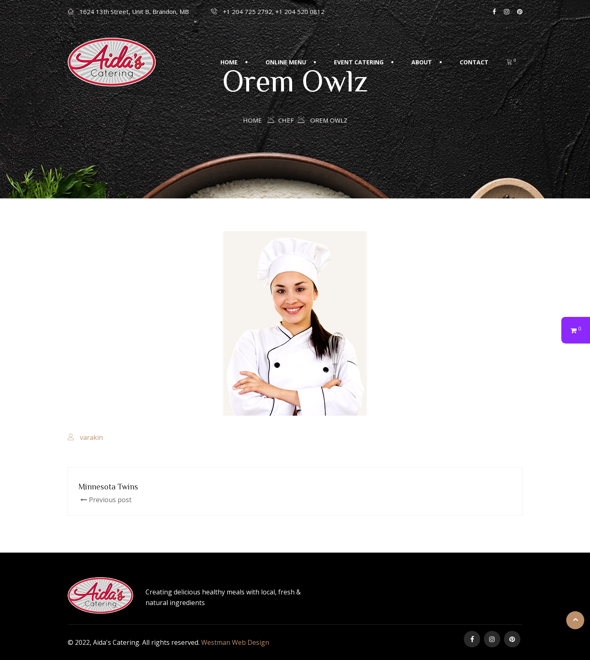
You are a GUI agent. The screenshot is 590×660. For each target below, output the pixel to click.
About (421, 62)
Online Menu (286, 62)
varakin (91, 437)
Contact (474, 62)
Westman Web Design (235, 642)
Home (229, 62)
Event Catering (359, 62)
